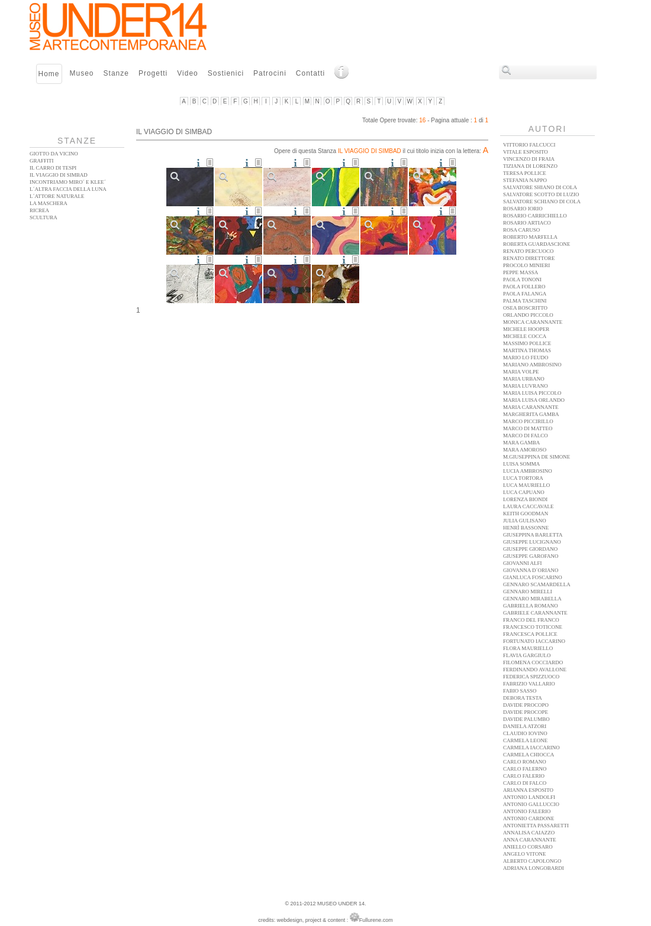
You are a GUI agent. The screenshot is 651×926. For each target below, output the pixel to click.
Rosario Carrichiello (535, 216)
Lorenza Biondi (525, 499)
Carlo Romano (524, 762)
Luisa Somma (521, 464)
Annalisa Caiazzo (529, 833)
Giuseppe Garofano (531, 556)
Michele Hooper (526, 329)
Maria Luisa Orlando (534, 400)
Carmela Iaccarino (531, 747)
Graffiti (42, 161)
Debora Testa (522, 698)
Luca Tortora (523, 478)
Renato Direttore (529, 258)
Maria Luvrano (525, 386)
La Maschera (48, 203)
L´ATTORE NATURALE (57, 196)
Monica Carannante (532, 322)
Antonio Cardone (529, 818)
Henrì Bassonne (526, 528)
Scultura (43, 217)
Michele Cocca (524, 336)
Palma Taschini (525, 301)
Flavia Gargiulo (527, 655)
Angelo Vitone (524, 854)
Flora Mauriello (528, 648)
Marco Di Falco (525, 435)
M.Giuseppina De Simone (536, 457)
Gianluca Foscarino (532, 577)
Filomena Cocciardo (533, 662)
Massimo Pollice (527, 343)
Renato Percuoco (528, 251)
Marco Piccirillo (528, 421)
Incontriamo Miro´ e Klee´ (68, 182)
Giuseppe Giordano (530, 549)
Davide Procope (525, 712)
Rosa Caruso (521, 230)
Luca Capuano (523, 492)
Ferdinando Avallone (534, 669)
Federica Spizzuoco (531, 677)
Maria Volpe (521, 372)
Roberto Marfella (530, 237)
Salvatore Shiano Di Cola (540, 187)
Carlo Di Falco (524, 783)
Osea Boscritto (525, 308)
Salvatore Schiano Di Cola (542, 201)
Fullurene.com (371, 920)
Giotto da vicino (54, 154)
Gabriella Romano (530, 606)
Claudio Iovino (525, 733)
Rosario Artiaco (527, 223)
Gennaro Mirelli (527, 591)
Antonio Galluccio (531, 804)
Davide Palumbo (526, 719)
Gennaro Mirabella (532, 599)
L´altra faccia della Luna (68, 189)
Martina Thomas (527, 350)
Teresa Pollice (524, 173)
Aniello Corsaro (528, 847)
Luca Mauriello (526, 485)
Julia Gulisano (524, 521)
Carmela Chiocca (528, 755)
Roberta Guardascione (537, 244)
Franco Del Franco (531, 620)
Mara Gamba (521, 443)
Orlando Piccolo (528, 315)
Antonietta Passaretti (536, 825)
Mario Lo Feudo (526, 357)
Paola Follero (524, 287)
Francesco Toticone (532, 627)
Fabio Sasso (520, 691)
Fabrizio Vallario (529, 684)
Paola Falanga (524, 294)
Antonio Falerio (526, 811)
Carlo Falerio (523, 776)
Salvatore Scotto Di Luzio (541, 194)
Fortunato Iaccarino (534, 641)
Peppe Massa (520, 272)
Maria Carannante (531, 407)
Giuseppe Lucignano (532, 542)
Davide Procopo (526, 705)
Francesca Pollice (530, 634)
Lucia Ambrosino (527, 471)
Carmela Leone (525, 740)
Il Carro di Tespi (53, 168)
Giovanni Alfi (522, 563)
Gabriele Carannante (535, 613)
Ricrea (39, 210)
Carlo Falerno (525, 769)
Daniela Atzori (524, 726)
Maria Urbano (523, 379)
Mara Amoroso (524, 450)
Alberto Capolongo (532, 861)
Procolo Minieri (526, 265)
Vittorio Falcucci (529, 145)
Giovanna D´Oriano (531, 570)
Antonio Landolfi (529, 797)
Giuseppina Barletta (533, 535)
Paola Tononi (522, 279)
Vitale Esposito (525, 152)
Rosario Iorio (523, 209)
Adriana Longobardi (533, 868)
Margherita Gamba (531, 414)
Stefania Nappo (525, 180)
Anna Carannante (529, 840)
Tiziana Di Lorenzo (530, 166)
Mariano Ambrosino (532, 365)
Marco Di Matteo (528, 428)
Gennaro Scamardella (537, 584)
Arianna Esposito (528, 790)
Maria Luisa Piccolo (532, 393)
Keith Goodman (525, 513)
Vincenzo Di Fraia (529, 159)
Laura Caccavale (528, 506)
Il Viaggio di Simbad (59, 175)
